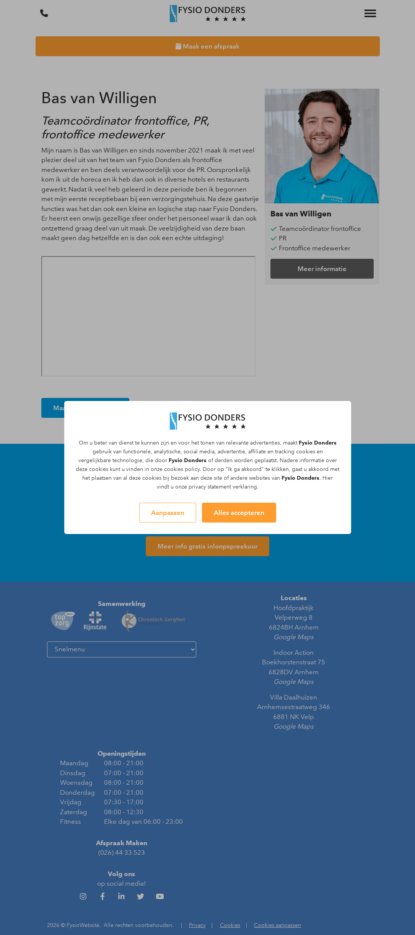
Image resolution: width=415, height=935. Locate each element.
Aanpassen (167, 512)
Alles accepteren (239, 512)
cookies (305, 451)
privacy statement (210, 487)
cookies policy (182, 469)
